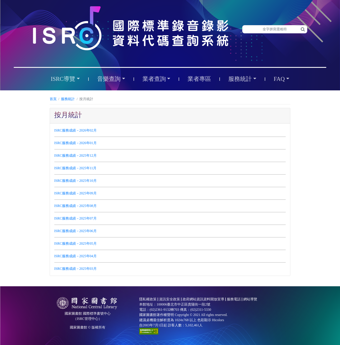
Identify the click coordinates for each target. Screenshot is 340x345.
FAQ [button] (279, 79)
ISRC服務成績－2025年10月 (75, 180)
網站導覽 (250, 299)
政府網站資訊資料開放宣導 (203, 299)
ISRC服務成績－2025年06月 (75, 231)
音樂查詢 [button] (109, 79)
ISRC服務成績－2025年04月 (75, 256)
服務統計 (68, 99)
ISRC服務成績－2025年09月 (75, 193)
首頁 (53, 99)
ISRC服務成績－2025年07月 (75, 218)
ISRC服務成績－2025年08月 (75, 206)
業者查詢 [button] (154, 79)
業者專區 (199, 79)
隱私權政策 (148, 299)
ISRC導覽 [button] (63, 79)
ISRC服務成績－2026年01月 (75, 143)
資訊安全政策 (169, 299)
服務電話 (234, 299)
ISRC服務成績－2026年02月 (75, 130)
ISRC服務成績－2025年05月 (75, 243)
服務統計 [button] (240, 79)
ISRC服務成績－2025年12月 (75, 155)
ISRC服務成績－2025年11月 (75, 168)
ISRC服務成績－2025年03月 (75, 268)
